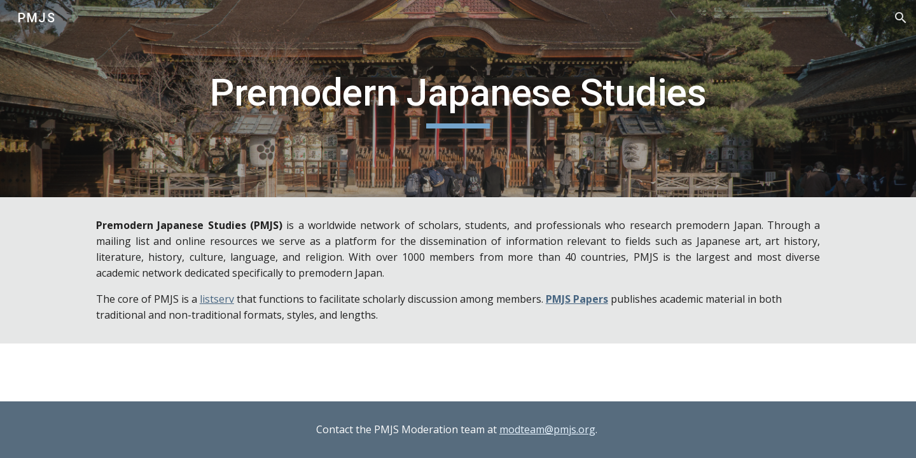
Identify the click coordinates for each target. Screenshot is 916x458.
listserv (217, 299)
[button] (900, 18)
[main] (458, 99)
